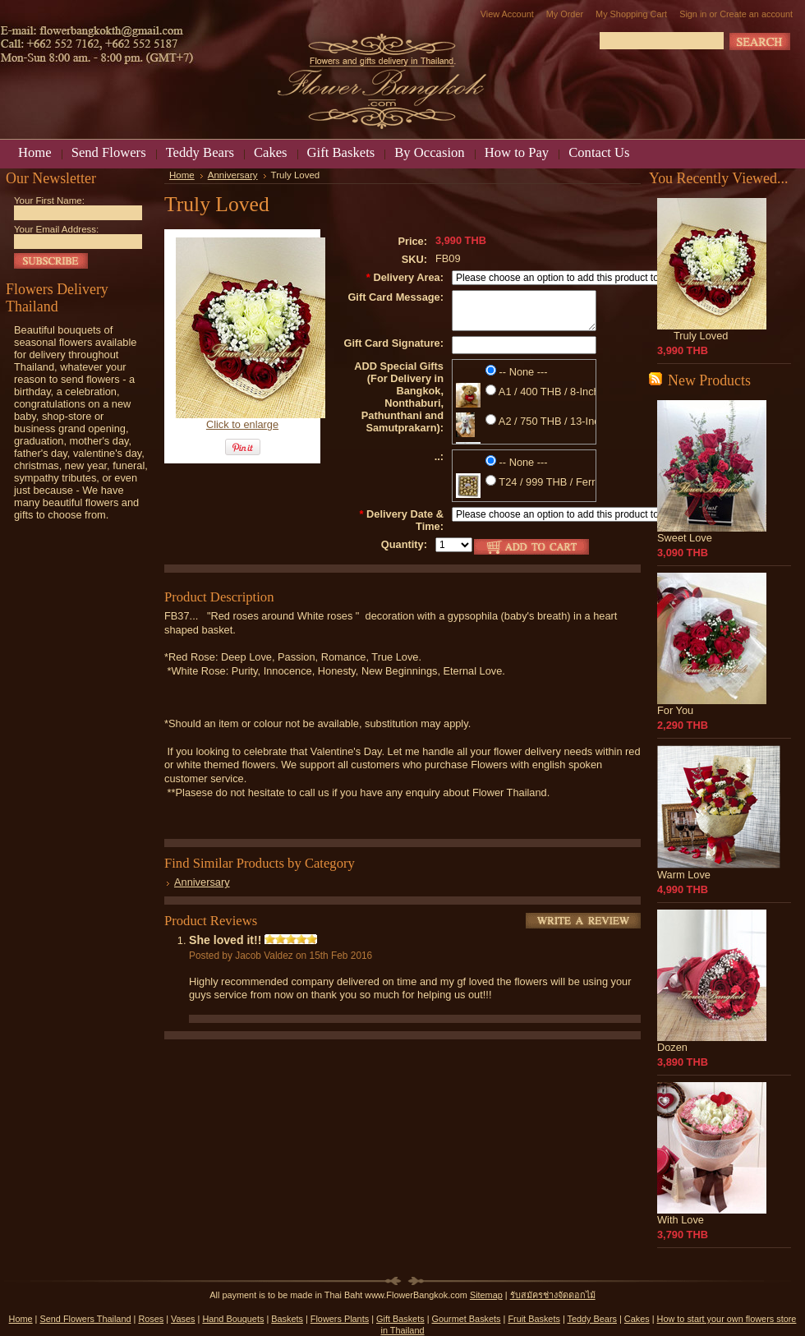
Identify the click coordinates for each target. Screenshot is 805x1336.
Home (182, 175)
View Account (507, 14)
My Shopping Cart (631, 14)
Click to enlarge (242, 424)
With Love (680, 1220)
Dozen (672, 1047)
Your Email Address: (56, 229)
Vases (183, 1319)
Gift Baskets (400, 1319)
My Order (564, 14)
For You (675, 710)
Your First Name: (49, 200)
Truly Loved (701, 335)
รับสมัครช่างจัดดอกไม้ (553, 1295)
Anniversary (233, 175)
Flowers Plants (339, 1319)
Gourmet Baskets (466, 1319)
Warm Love (684, 874)
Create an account (756, 14)
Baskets (287, 1319)
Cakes (637, 1319)
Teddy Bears (592, 1319)
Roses (150, 1319)
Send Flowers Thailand (85, 1319)
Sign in (692, 14)
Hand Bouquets (233, 1319)
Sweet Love (684, 538)
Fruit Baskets (533, 1319)
